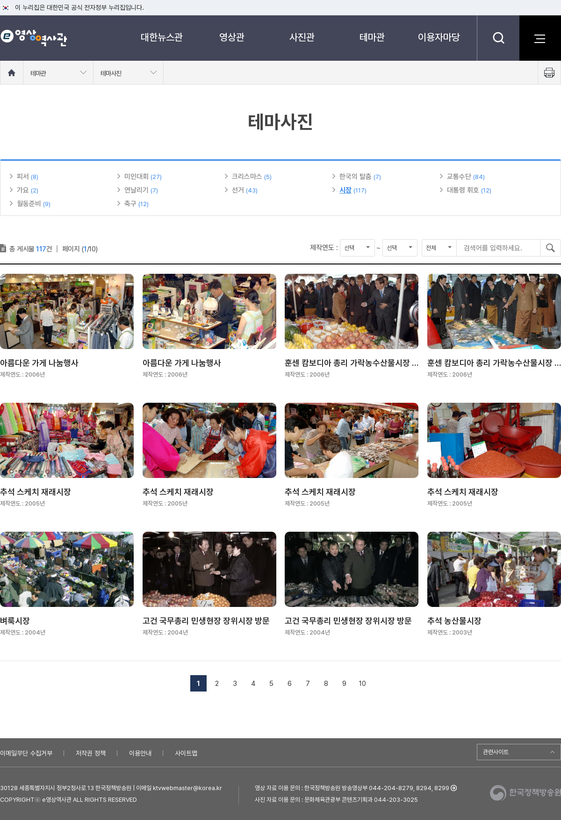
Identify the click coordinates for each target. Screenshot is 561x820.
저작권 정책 (91, 753)
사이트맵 (186, 753)
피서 (23, 176)
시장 (345, 190)
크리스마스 (247, 176)
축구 (130, 204)
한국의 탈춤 (355, 176)
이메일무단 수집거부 (26, 753)
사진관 (302, 37)
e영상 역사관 (33, 37)
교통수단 (459, 176)
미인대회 (136, 176)
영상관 (232, 37)
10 (362, 683)
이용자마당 (439, 37)
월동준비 (29, 204)
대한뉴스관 (162, 37)
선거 (238, 190)
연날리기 (136, 190)
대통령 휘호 (463, 190)
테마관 (372, 37)
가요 (23, 190)
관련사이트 (496, 752)
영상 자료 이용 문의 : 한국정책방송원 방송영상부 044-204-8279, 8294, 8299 (352, 787)
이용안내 (140, 753)
